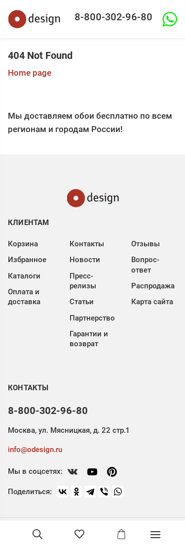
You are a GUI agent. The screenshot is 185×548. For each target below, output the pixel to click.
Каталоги (24, 276)
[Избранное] (79, 534)
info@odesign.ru (35, 449)
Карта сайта (152, 301)
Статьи (82, 301)
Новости (85, 259)
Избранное (27, 259)
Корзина (23, 243)
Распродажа (153, 285)
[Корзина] (121, 534)
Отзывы (145, 243)
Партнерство (92, 318)
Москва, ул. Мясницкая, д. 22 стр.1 (68, 430)
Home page (29, 73)
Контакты (87, 243)
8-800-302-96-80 (113, 17)
